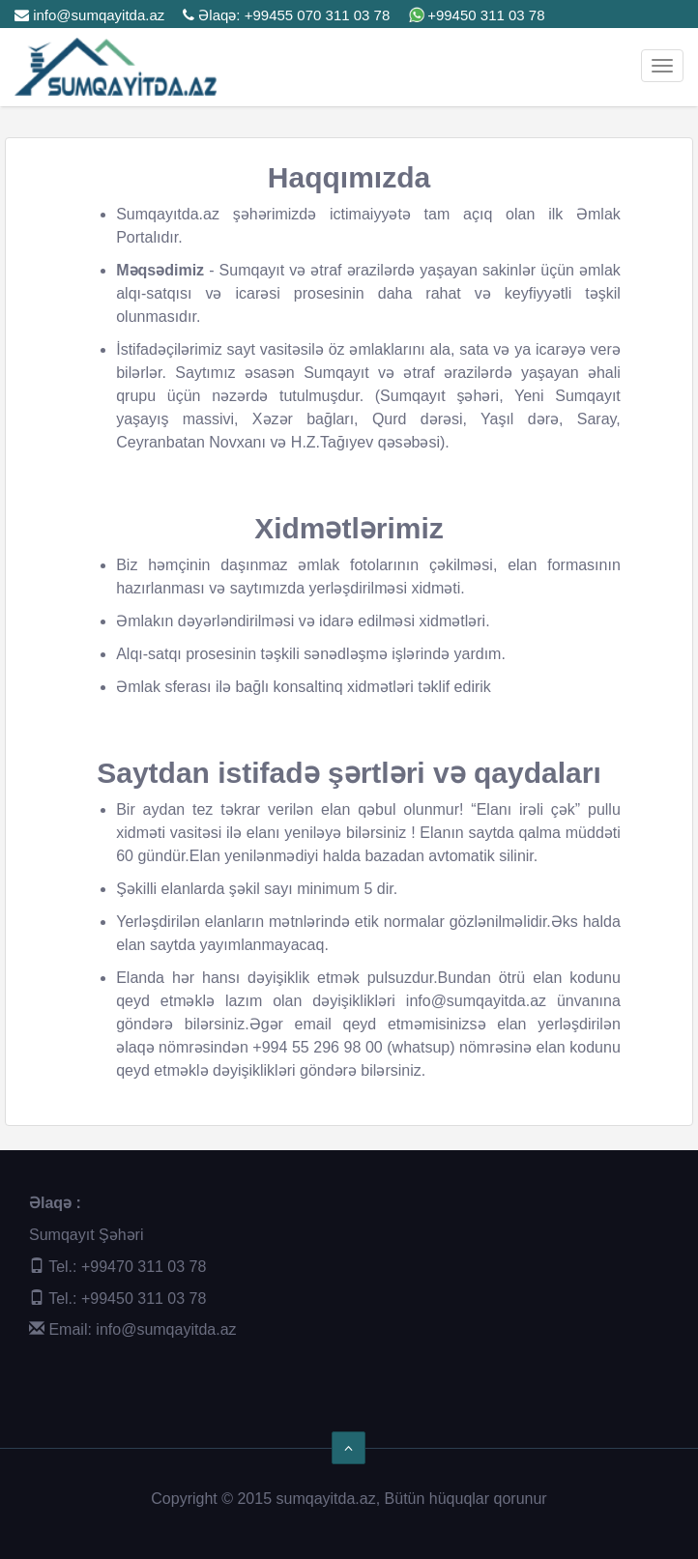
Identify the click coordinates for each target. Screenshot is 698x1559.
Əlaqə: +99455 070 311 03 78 (286, 15)
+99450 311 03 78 (485, 15)
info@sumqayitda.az (89, 15)
